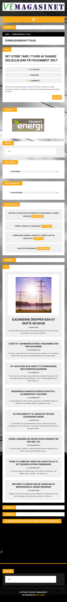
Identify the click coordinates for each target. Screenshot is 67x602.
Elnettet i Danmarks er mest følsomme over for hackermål (33, 348)
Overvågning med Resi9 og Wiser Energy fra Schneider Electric (32, 524)
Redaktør (35, 76)
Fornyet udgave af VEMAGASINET (28, 228)
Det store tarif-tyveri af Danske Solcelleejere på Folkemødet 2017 (31, 60)
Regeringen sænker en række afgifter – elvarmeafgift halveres (33, 395)
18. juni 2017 (35, 71)
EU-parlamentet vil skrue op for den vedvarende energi (33, 418)
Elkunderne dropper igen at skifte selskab (33, 324)
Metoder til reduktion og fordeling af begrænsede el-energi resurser (33, 488)
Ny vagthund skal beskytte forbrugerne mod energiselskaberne (33, 370)
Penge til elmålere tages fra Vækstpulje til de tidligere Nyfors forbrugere (33, 466)
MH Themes (40, 598)
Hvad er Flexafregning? (27, 251)
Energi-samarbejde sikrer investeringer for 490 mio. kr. (33, 443)
